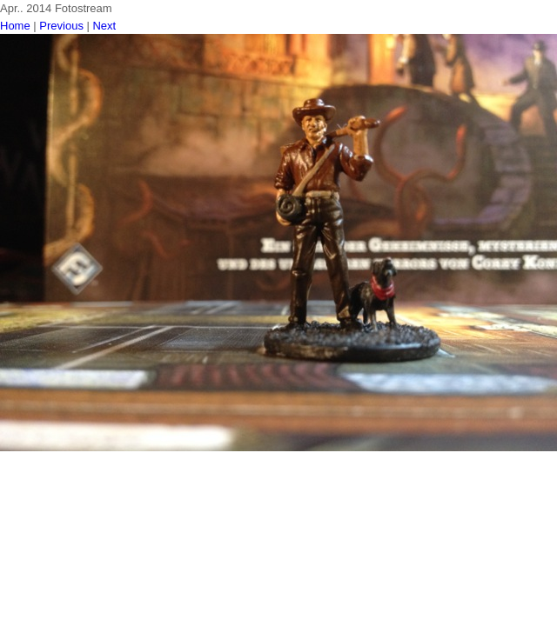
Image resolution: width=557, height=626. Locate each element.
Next (104, 25)
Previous (61, 25)
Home (15, 25)
